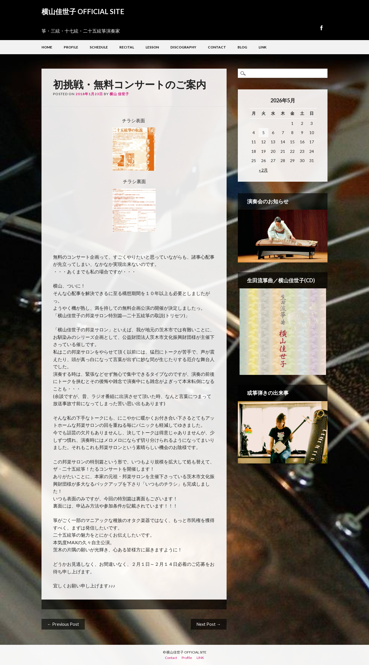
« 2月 (263, 170)
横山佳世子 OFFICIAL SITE (83, 11)
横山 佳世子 (119, 94)
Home (47, 47)
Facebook (321, 28)
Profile (71, 47)
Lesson (152, 47)
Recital (126, 47)
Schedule (99, 47)
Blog (242, 47)
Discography (183, 47)
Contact (217, 47)
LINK (262, 47)
